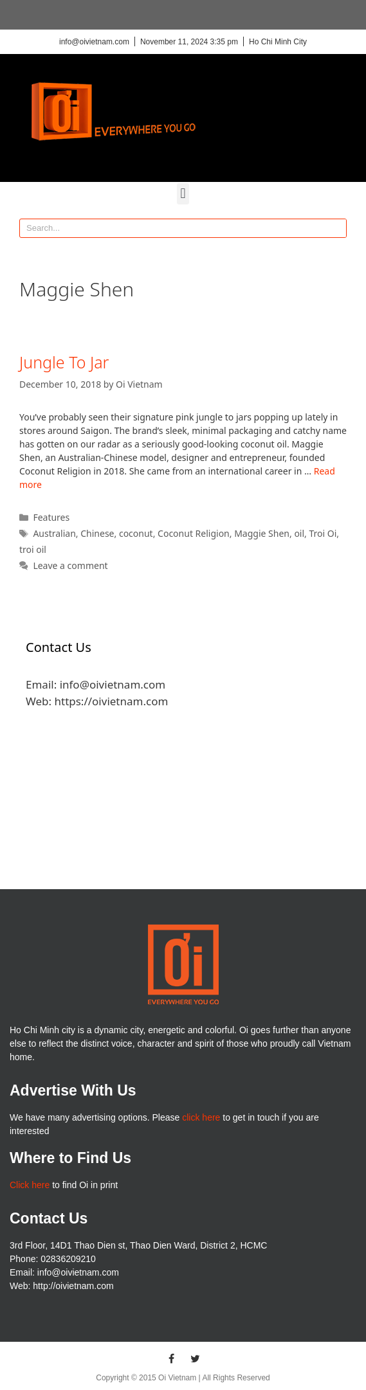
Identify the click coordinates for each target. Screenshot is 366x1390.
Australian (54, 533)
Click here (30, 1185)
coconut (136, 533)
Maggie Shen (261, 533)
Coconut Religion (194, 533)
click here (201, 1117)
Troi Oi (323, 533)
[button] (183, 193)
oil (299, 533)
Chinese (97, 533)
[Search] (336, 228)
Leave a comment (70, 565)
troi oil (32, 549)
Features (51, 517)
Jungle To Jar (64, 362)
